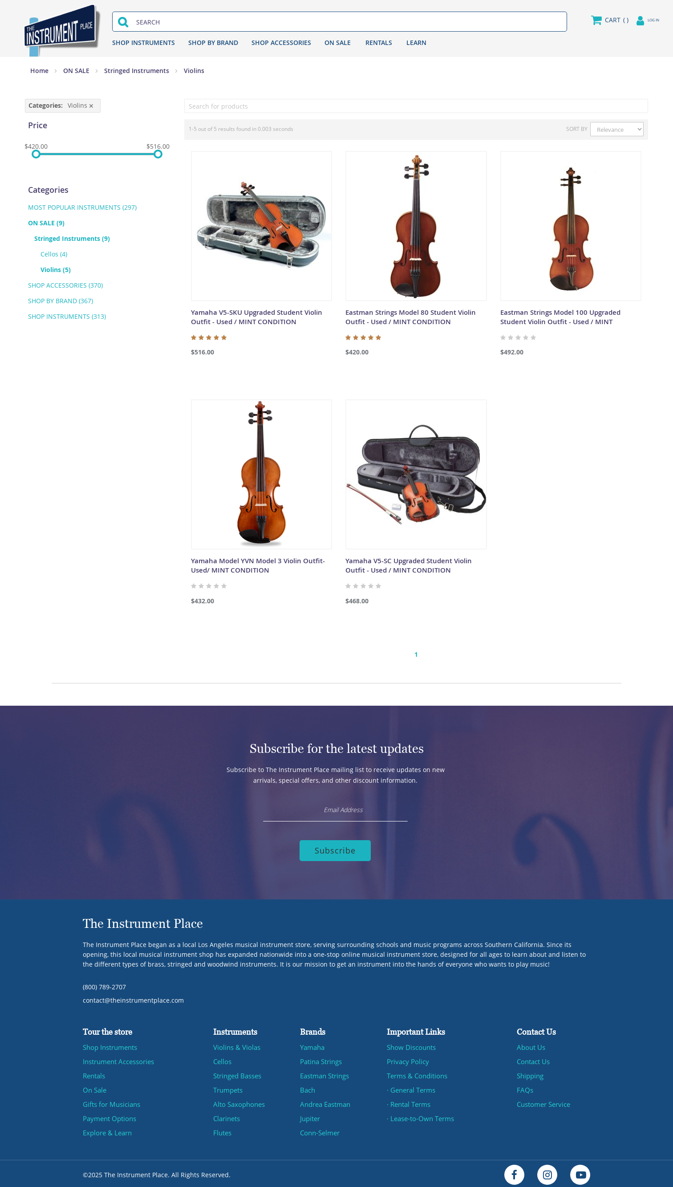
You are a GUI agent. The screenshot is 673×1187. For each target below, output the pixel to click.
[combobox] (341, 22)
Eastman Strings (324, 1073)
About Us (530, 1045)
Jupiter (310, 1116)
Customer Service (543, 1102)
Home (40, 70)
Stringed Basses (237, 1073)
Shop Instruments (109, 1045)
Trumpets (227, 1087)
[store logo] (65, 28)
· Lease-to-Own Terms (419, 1116)
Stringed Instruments (137, 70)
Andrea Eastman (324, 1102)
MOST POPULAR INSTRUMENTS (82, 207)
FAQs (524, 1087)
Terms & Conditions (416, 1073)
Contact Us (533, 1059)
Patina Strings (320, 1059)
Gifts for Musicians (111, 1102)
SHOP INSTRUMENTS (149, 42)
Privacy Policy (406, 1059)
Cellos (54, 254)
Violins (59, 269)
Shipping (530, 1073)
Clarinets (226, 1116)
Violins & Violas (235, 1045)
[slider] (36, 154)
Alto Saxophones (238, 1102)
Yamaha (312, 1045)
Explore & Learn (106, 1130)
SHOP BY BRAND (219, 42)
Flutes (222, 1130)
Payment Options (108, 1116)
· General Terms (410, 1087)
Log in (642, 20)
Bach (307, 1087)
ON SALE (344, 42)
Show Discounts (410, 1045)
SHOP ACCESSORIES (287, 42)
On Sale (94, 1087)
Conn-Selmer (319, 1130)
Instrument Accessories (118, 1059)
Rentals (94, 1073)
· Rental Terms (408, 1102)
